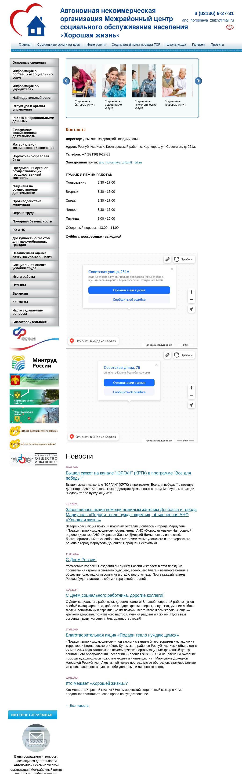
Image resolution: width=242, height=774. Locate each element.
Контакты (20, 302)
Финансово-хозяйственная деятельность (24, 133)
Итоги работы (23, 276)
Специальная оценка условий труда (29, 266)
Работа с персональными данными (33, 119)
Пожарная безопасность (32, 221)
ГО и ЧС (18, 230)
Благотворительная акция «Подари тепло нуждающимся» (122, 635)
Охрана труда (23, 213)
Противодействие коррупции (26, 202)
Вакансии (20, 293)
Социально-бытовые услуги (85, 103)
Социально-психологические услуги (145, 105)
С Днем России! (81, 559)
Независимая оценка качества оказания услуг (32, 254)
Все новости (79, 705)
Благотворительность (30, 322)
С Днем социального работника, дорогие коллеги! (114, 595)
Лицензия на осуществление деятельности (25, 189)
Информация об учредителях (25, 87)
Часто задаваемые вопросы (27, 311)
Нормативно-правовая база (30, 157)
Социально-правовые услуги (175, 103)
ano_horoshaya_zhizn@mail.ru (208, 20)
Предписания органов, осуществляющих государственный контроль (30, 173)
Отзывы (19, 285)
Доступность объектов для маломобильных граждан (31, 241)
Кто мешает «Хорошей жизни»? (97, 683)
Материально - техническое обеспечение (33, 146)
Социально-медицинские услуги (113, 105)
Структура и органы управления (28, 107)
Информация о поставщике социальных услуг (32, 74)
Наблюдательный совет (32, 98)
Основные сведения (29, 62)
